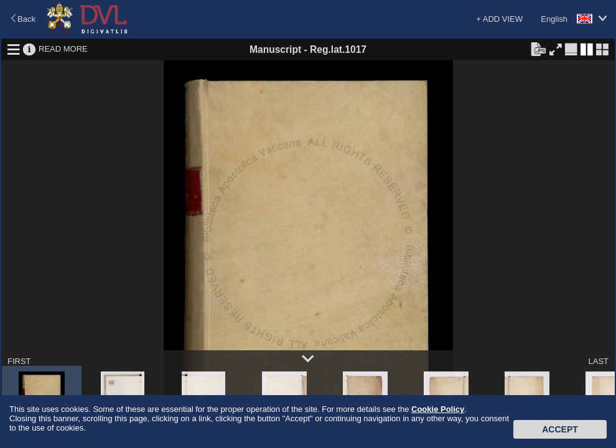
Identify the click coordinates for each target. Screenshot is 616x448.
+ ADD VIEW (499, 19)
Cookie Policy (437, 409)
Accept (560, 429)
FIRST (19, 361)
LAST (598, 361)
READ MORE (63, 49)
